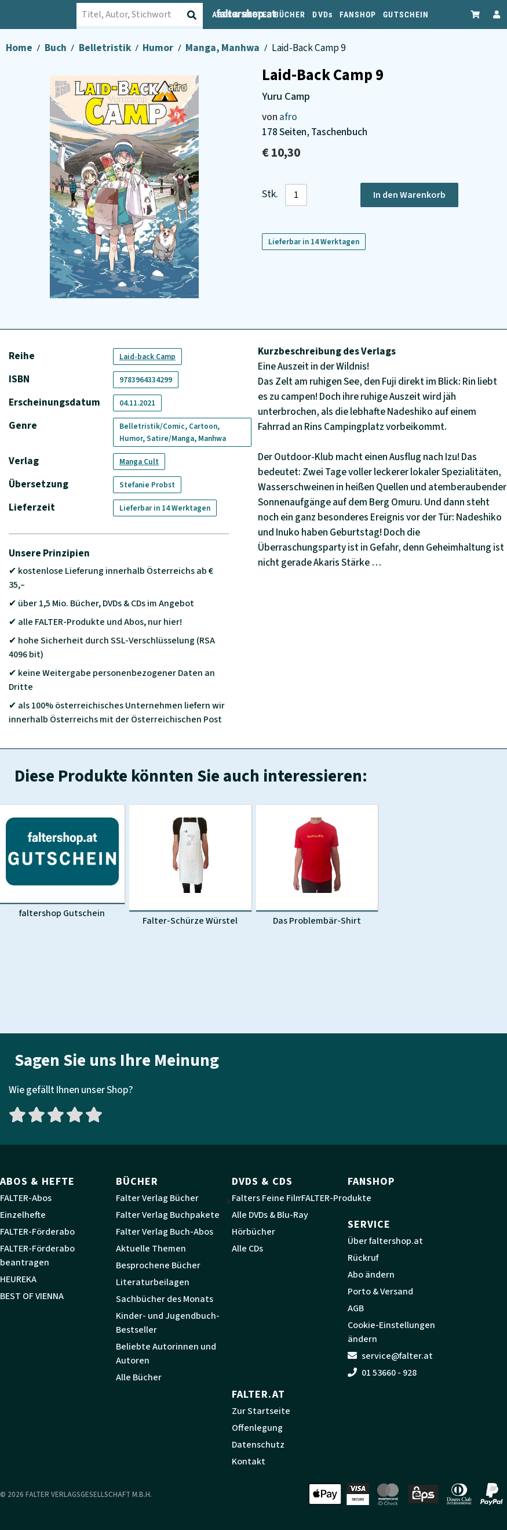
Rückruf (363, 1258)
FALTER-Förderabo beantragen (37, 1255)
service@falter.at (390, 1356)
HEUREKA (18, 1279)
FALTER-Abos (26, 1198)
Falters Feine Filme (270, 1198)
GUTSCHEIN (406, 14)
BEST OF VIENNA (32, 1296)
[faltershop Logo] (46, 14)
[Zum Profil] (494, 14)
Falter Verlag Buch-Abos (164, 1231)
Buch (56, 48)
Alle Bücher (139, 1377)
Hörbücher (253, 1231)
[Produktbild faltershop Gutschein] (62, 862)
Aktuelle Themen (151, 1248)
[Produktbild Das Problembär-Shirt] (317, 865)
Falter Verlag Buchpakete (168, 1215)
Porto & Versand (380, 1291)
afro (288, 117)
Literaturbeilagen (152, 1282)
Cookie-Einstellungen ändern (391, 1332)
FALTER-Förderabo (37, 1231)
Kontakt (248, 1461)
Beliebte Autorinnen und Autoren (166, 1353)
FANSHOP (358, 14)
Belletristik (106, 48)
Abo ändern (371, 1274)
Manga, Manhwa (223, 48)
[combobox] (147, 14)
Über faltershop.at (385, 1241)
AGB (356, 1308)
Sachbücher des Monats (164, 1299)
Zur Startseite (261, 1411)
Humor (159, 48)
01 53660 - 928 (382, 1372)
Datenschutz (258, 1444)
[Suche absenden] (193, 15)
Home (20, 48)
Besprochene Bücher (158, 1265)
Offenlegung (257, 1428)
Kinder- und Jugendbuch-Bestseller (168, 1323)
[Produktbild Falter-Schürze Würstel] (190, 865)
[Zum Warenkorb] (476, 14)
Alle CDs (247, 1248)
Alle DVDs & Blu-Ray (270, 1215)
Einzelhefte (23, 1215)
